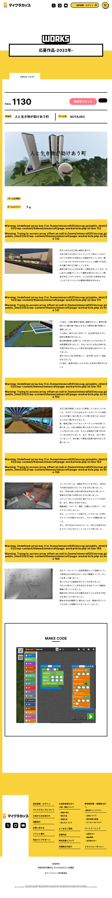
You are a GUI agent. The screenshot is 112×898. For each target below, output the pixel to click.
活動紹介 (37, 821)
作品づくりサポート (41, 839)
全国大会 (64, 819)
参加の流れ (65, 812)
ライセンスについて (94, 822)
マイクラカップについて (43, 809)
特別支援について (66, 840)
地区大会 (64, 816)
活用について (91, 815)
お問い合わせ (39, 827)
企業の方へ (90, 834)
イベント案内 (39, 833)
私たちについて (66, 822)
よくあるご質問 (65, 828)
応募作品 (63, 834)
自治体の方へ (91, 840)
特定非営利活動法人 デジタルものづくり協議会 (56, 867)
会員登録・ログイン (84, 5)
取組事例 (89, 837)
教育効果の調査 (92, 819)
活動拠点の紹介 (65, 846)
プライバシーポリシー (94, 846)
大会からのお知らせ (41, 815)
